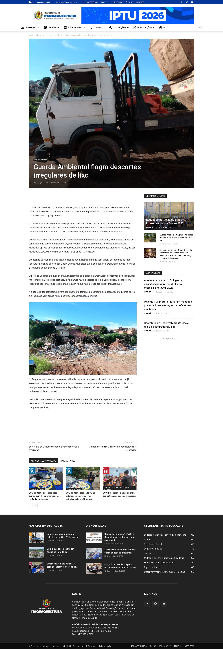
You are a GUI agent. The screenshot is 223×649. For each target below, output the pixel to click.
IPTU (163, 27)
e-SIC (104, 2)
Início (31, 35)
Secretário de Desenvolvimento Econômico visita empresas (54, 448)
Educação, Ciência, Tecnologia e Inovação (116, 488)
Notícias (30, 27)
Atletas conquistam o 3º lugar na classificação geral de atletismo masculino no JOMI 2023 (163, 284)
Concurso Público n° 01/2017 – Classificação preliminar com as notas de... (120, 537)
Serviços (97, 27)
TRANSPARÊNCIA (90, 2)
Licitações (119, 27)
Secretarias (74, 27)
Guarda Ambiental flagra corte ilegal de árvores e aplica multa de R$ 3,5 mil (176, 238)
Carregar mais (169, 338)
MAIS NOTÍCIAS (67, 461)
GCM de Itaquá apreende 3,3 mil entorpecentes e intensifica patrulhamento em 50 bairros (80, 496)
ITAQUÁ (40, 183)
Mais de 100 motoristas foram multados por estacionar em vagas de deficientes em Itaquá (168, 305)
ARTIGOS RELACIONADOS (43, 461)
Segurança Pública (54, 35)
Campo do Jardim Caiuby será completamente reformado (113, 448)
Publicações (144, 27)
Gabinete (51, 27)
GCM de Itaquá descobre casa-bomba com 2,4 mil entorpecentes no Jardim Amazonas (45, 496)
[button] (200, 27)
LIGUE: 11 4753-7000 (134, 2)
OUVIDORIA (116, 2)
